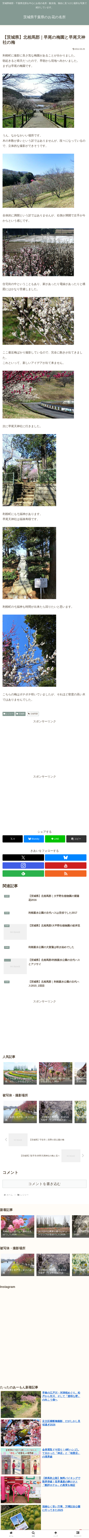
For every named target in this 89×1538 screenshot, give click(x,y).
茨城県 (20, 714)
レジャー (8, 714)
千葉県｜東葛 (73, 1518)
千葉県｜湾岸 (44, 1523)
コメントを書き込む (44, 1141)
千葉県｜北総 (15, 1523)
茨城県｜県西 (73, 1513)
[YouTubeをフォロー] (65, 865)
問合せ (73, 1509)
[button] (76, 838)
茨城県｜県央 (44, 1518)
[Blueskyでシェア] (34, 838)
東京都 (44, 1527)
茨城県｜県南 (44, 1513)
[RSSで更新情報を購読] (65, 873)
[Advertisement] (44, 746)
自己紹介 (44, 1509)
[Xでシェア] (13, 838)
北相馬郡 (33, 714)
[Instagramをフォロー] (23, 865)
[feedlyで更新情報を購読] (23, 873)
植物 (15, 1513)
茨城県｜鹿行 (15, 1518)
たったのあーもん (16, 1509)
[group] (20, 1031)
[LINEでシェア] (55, 838)
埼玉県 (73, 1523)
